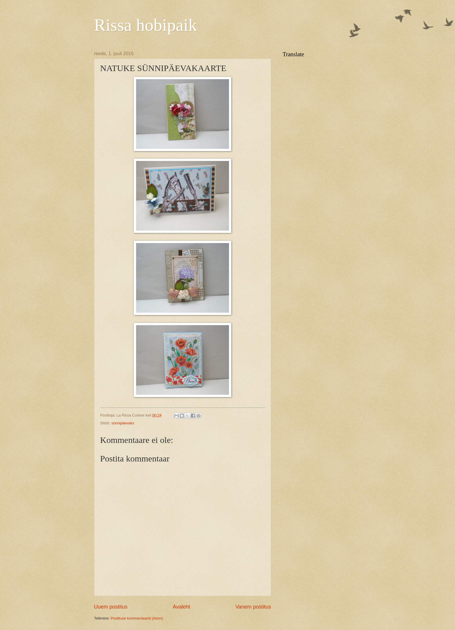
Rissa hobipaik (145, 25)
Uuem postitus (110, 607)
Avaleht (181, 607)
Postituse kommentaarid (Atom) (137, 618)
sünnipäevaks (122, 423)
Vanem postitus (253, 607)
